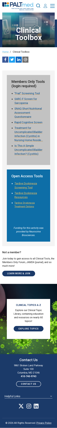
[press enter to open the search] (38, 6)
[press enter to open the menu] (52, 6)
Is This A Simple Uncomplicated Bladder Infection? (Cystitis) (28, 149)
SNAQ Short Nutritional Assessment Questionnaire (28, 112)
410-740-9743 (28, 376)
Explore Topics (29, 328)
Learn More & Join (18, 273)
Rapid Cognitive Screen (28, 122)
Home (5, 51)
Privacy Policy (44, 423)
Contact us (28, 384)
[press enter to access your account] (45, 6)
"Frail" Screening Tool (27, 93)
